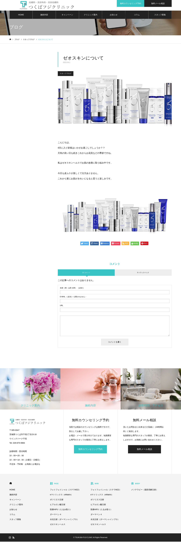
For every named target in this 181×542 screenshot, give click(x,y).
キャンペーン (67, 15)
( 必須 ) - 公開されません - (73, 297)
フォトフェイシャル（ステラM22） (65, 490)
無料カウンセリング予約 (90, 449)
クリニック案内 (90, 15)
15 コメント (86, 273)
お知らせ (113, 15)
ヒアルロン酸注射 (57, 505)
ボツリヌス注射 (56, 500)
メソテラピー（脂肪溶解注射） (144, 490)
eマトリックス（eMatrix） (61, 495)
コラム (137, 15)
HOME (21, 15)
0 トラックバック (143, 273)
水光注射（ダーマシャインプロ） (64, 520)
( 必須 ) (72, 288)
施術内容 (44, 15)
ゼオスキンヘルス (57, 525)
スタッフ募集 (160, 15)
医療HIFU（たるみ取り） (61, 510)
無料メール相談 (144, 449)
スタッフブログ (65, 74)
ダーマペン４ (55, 515)
